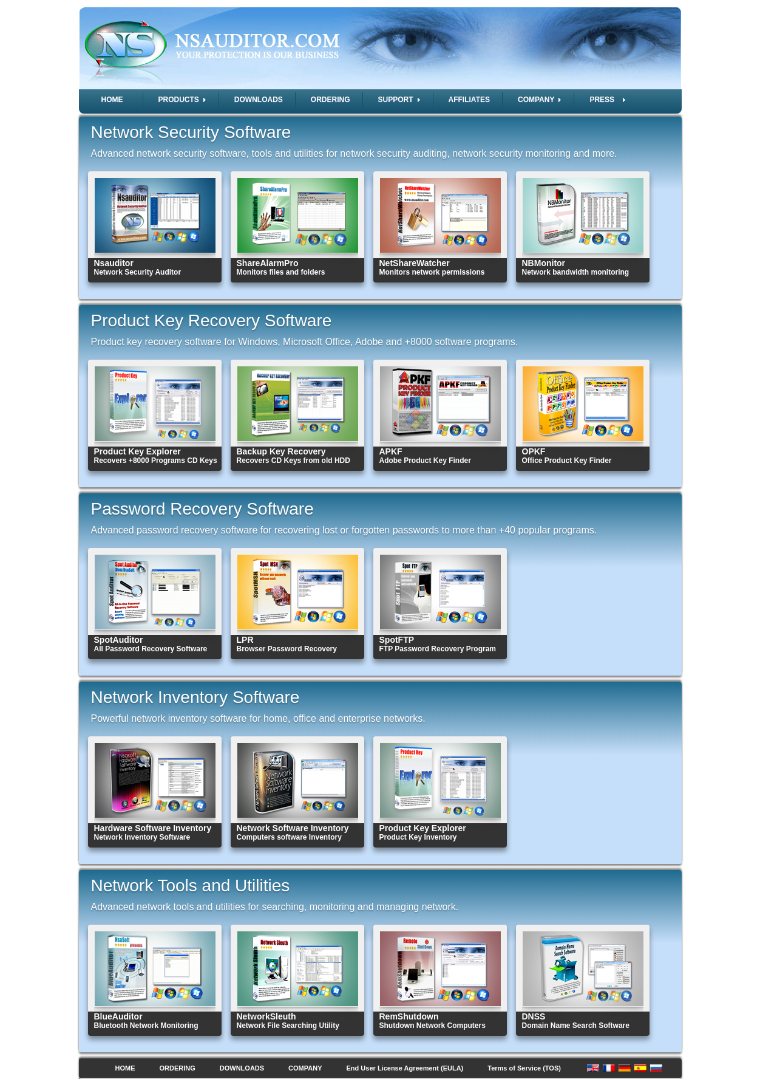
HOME (112, 99)
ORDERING (330, 99)
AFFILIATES (469, 99)
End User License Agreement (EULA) (405, 1068)
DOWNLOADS (258, 99)
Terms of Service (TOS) (524, 1068)
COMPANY (305, 1068)
